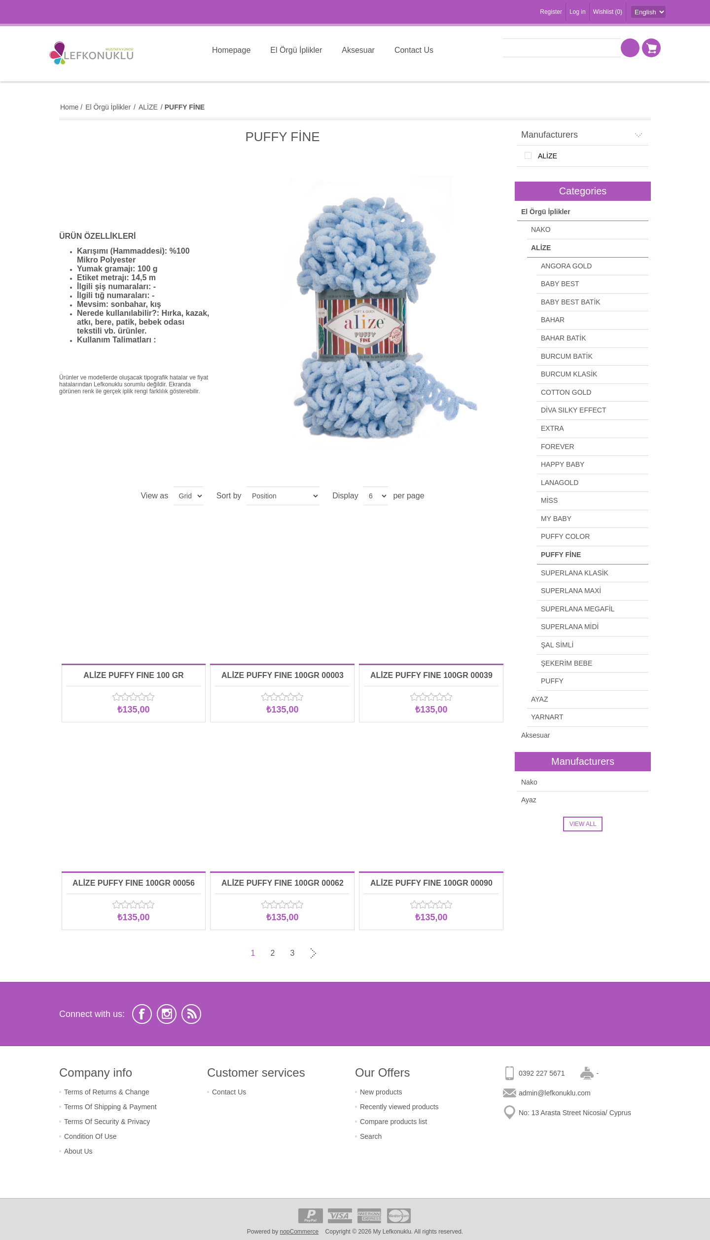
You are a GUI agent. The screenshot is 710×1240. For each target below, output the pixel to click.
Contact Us (229, 1092)
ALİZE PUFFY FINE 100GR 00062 (282, 883)
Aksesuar (535, 735)
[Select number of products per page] (375, 496)
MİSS (549, 500)
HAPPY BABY (562, 464)
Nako (529, 782)
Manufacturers (549, 135)
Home (69, 107)
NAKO (541, 229)
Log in (577, 11)
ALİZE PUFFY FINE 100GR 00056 (133, 883)
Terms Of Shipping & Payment (110, 1107)
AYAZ (539, 699)
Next (312, 953)
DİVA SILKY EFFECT (573, 410)
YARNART (547, 717)
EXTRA (552, 428)
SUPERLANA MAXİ (571, 591)
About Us (78, 1151)
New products (381, 1092)
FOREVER (557, 447)
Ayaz (528, 800)
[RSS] (191, 1014)
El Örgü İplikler (545, 212)
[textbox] (561, 47)
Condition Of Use (90, 1136)
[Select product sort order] (283, 496)
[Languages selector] (648, 12)
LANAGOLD (559, 483)
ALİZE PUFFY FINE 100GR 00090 (431, 883)
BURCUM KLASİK (569, 374)
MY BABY (556, 519)
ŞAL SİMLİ (557, 645)
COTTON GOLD (566, 392)
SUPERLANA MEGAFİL (577, 609)
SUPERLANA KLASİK (574, 573)
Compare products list (393, 1122)
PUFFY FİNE (561, 555)
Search (371, 1136)
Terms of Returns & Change (106, 1092)
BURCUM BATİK (567, 356)
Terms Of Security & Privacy (107, 1122)
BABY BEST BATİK (571, 302)
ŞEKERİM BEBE (566, 663)
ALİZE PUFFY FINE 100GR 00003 (282, 675)
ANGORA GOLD (566, 266)
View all (583, 824)
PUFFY (552, 681)
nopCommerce (299, 1231)
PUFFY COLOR (565, 536)
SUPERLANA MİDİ (570, 627)
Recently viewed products (399, 1107)
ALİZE (547, 156)
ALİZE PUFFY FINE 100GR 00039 (431, 675)
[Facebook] (142, 1014)
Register (551, 11)
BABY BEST (560, 284)
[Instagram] (167, 1014)
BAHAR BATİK (563, 338)
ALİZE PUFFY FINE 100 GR (133, 675)
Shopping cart (651, 47)
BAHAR (553, 320)
